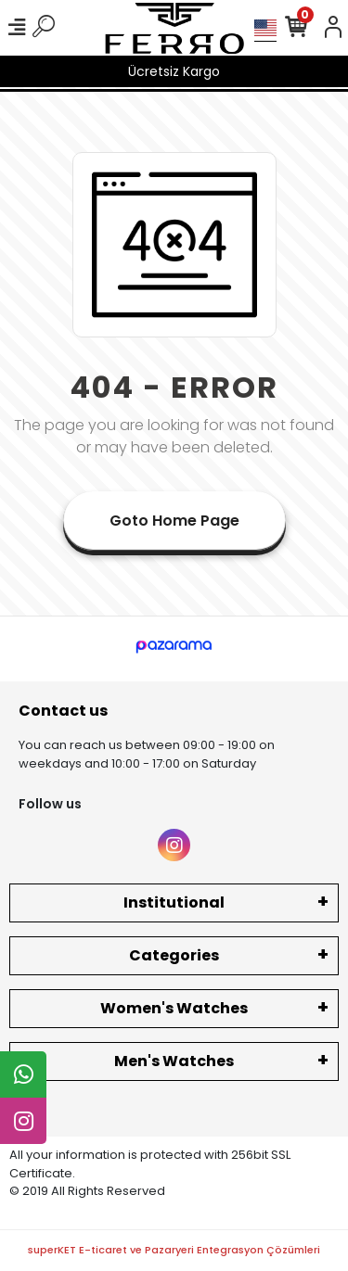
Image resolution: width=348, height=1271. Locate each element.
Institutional (174, 902)
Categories (174, 955)
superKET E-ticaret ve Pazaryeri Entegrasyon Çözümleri (174, 1249)
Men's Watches (174, 1061)
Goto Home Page (174, 520)
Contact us (63, 710)
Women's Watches (174, 1008)
